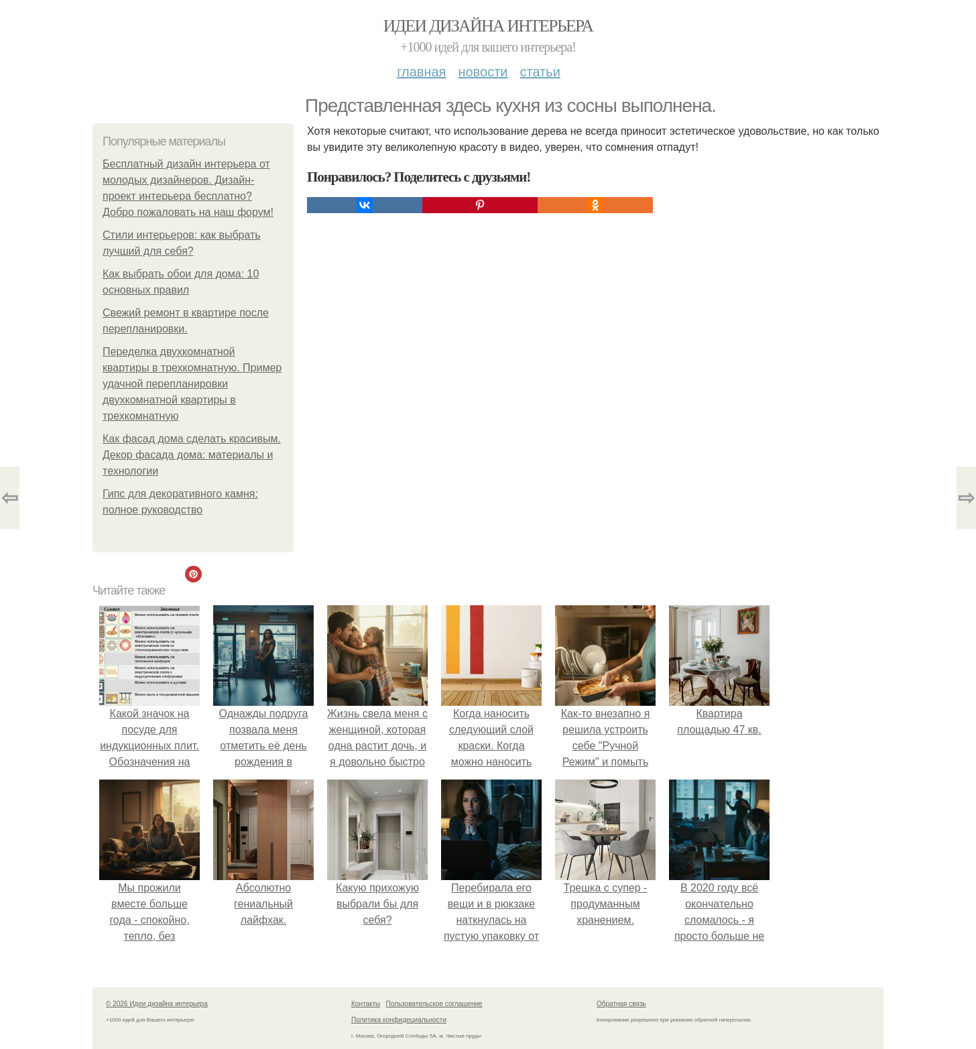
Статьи (540, 71)
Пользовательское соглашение (434, 1003)
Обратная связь (621, 1003)
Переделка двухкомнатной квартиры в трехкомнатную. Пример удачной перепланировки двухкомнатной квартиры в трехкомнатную (192, 384)
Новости (482, 71)
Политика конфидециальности (398, 1020)
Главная (421, 71)
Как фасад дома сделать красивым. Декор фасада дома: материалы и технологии (192, 455)
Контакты (365, 1003)
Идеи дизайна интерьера (488, 26)
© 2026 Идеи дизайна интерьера (157, 1003)
